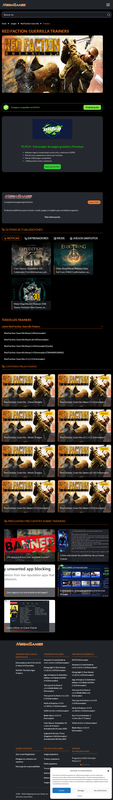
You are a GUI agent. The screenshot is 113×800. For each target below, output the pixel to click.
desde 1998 (93, 202)
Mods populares (50, 763)
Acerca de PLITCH (52, 167)
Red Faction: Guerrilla (30, 23)
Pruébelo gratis (92, 107)
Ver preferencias (100, 790)
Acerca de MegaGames (25, 754)
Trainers (46, 23)
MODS (59, 238)
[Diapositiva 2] (82, 764)
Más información (52, 217)
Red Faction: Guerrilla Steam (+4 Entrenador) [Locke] (28, 346)
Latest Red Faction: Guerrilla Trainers (21, 326)
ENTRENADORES (36, 238)
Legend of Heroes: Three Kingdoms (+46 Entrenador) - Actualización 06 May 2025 (56, 736)
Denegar (81, 790)
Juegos (13, 23)
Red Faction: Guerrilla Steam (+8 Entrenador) (25, 333)
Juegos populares (51, 754)
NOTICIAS (11, 238)
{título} (80, 796)
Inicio (4, 23)
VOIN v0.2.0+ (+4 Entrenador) (56, 711)
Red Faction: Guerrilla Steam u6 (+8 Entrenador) (26, 339)
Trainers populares (52, 759)
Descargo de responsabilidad (28, 766)
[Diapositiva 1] (80, 764)
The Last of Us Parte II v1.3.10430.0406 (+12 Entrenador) (53, 688)
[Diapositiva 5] (88, 764)
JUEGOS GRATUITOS (84, 238)
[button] (108, 770)
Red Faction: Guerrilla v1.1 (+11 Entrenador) (24, 359)
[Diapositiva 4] (86, 764)
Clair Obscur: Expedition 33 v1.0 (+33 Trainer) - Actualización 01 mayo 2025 (55, 726)
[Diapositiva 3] (84, 764)
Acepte (61, 790)
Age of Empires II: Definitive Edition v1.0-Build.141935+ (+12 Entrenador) (55, 678)
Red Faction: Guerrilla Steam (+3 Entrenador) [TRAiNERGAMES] (34, 352)
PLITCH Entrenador (80, 660)
